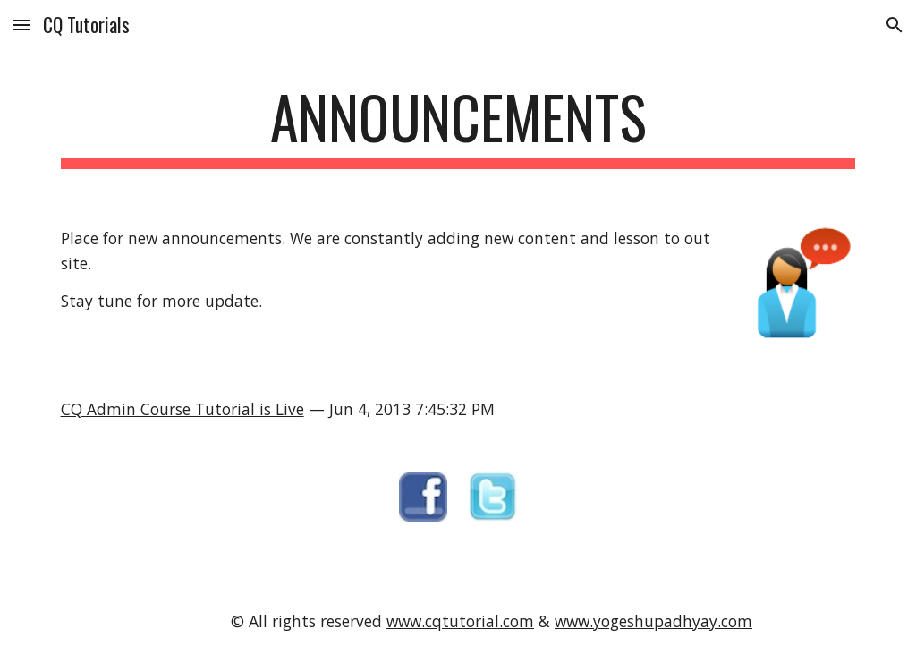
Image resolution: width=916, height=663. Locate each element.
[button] (21, 24)
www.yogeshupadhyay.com (653, 621)
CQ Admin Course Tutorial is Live (182, 409)
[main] (458, 125)
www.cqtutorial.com (460, 621)
